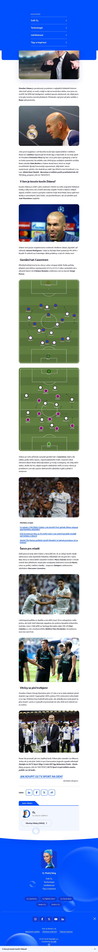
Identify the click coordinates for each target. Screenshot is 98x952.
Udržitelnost (37, 35)
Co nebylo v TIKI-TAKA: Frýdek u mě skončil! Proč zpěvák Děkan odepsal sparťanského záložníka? (49, 528)
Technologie (37, 27)
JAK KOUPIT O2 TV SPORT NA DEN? (41, 776)
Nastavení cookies (32, 931)
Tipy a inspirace (38, 42)
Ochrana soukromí (49, 931)
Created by (49, 943)
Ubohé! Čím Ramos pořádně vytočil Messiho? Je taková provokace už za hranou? (49, 541)
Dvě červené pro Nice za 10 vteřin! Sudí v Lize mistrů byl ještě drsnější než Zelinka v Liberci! (48, 534)
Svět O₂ (34, 20)
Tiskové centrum (66, 931)
